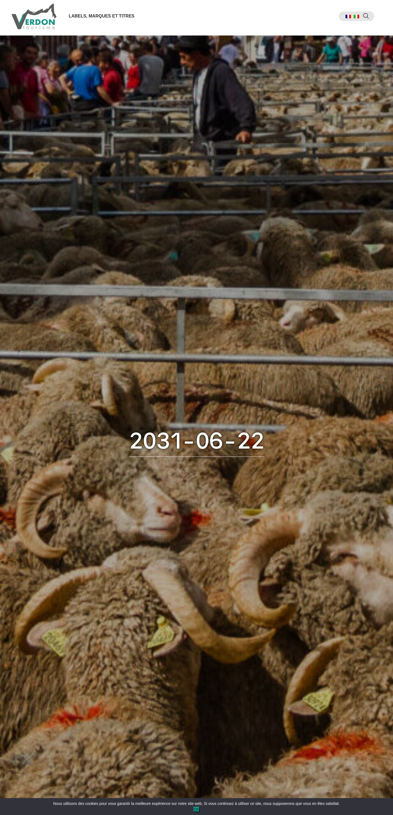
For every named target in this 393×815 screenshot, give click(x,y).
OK (196, 809)
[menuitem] (345, 17)
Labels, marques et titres (102, 17)
